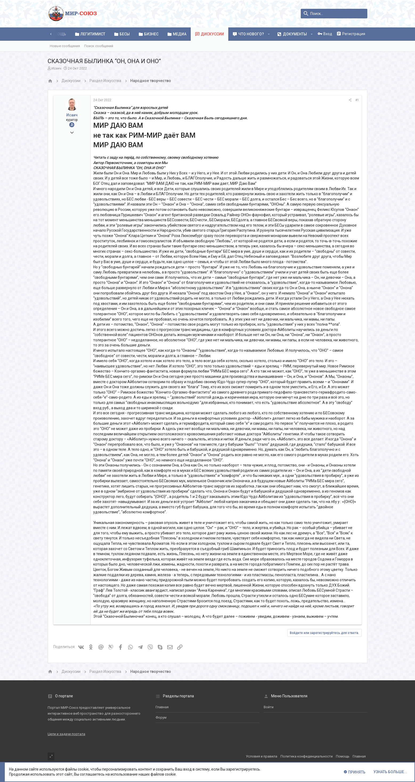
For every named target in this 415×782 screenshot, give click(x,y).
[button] (269, 34)
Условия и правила (261, 756)
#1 (357, 100)
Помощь (342, 756)
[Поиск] (334, 13)
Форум (161, 717)
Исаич (56, 68)
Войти (269, 707)
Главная (162, 707)
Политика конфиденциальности (306, 756)
